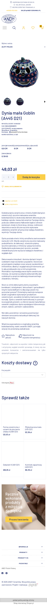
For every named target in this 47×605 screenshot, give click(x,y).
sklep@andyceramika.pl (31, 10)
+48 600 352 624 (11, 10)
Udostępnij (5, 383)
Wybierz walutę (7, 43)
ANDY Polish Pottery (9, 568)
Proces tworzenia (18, 519)
